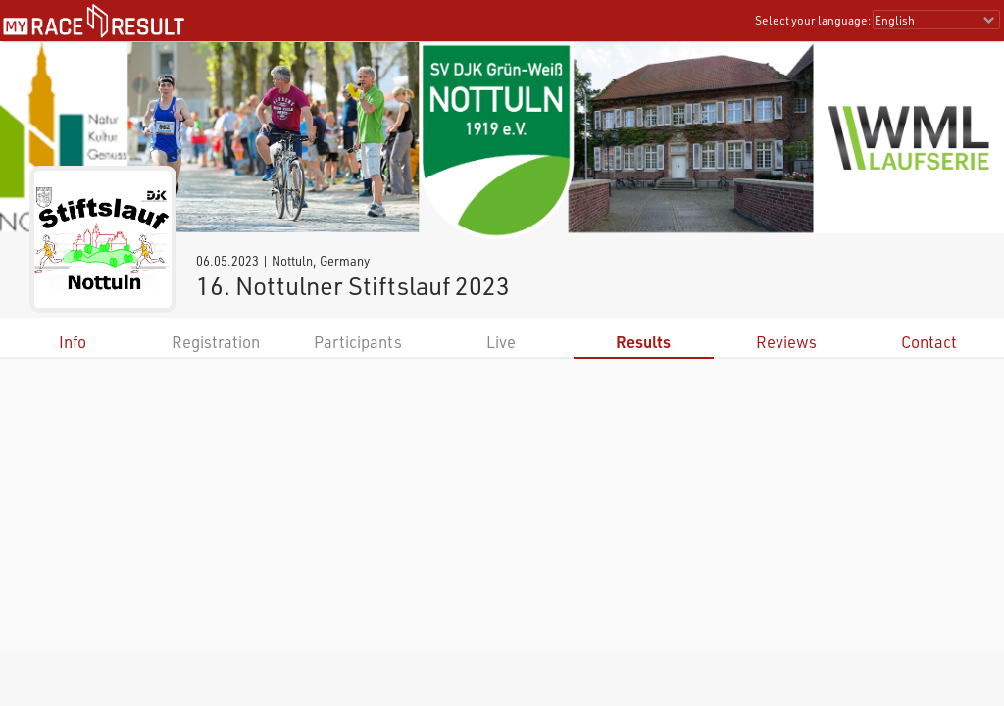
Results (643, 341)
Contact (929, 341)
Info (72, 341)
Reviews (786, 341)
